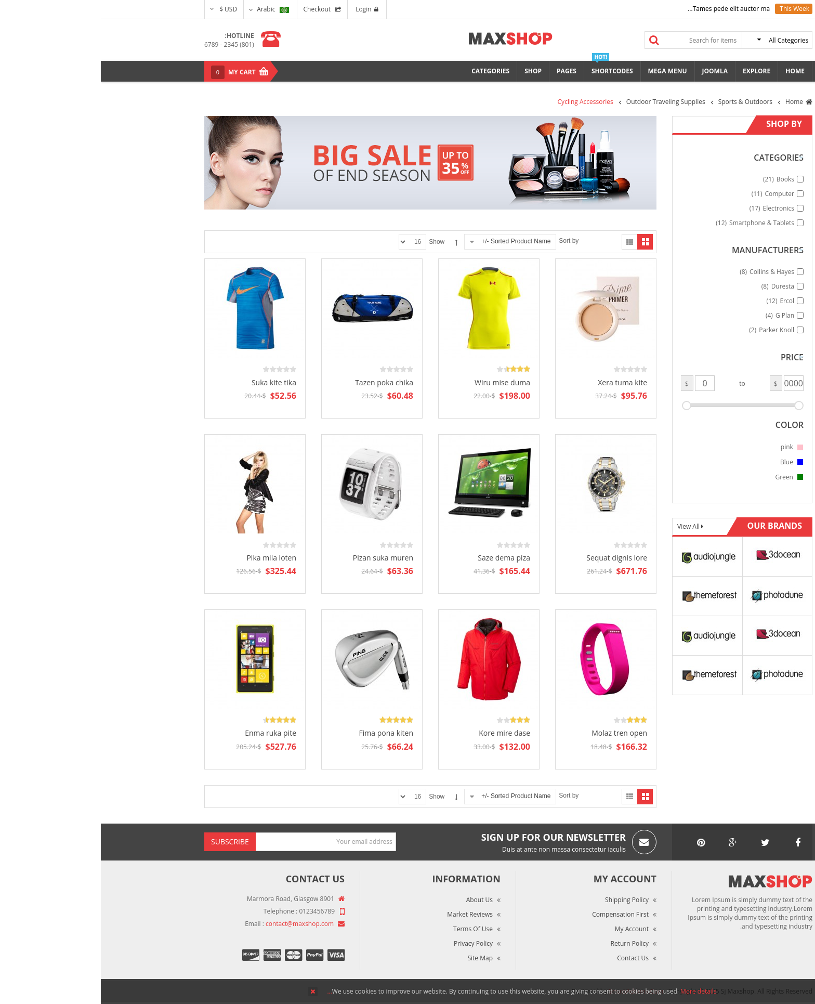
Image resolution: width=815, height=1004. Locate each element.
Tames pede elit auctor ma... (628, 8)
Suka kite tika (173, 382)
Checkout (216, 9)
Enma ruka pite (169, 733)
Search (553, 40)
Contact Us (532, 958)
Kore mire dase (403, 733)
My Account (531, 928)
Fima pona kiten (285, 733)
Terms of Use (372, 928)
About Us (378, 899)
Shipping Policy (526, 899)
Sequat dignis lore (515, 558)
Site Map (379, 958)
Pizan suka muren (282, 558)
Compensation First (519, 914)
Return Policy (529, 943)
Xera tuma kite (521, 382)
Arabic (172, 9)
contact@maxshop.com (199, 923)
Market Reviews (369, 914)
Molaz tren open (518, 733)
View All (588, 526)
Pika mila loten (170, 558)
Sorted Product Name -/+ (415, 241)
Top (803, 182)
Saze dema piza (403, 558)
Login (266, 9)
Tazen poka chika (283, 382)
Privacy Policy (372, 943)
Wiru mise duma (401, 382)
